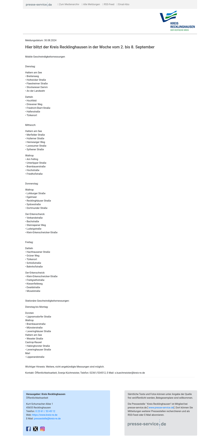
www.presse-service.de (161, 407)
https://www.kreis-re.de (44, 414)
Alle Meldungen (91, 4)
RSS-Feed (108, 4)
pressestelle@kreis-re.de (47, 418)
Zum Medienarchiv (68, 4)
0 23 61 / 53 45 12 (45, 411)
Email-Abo (123, 4)
